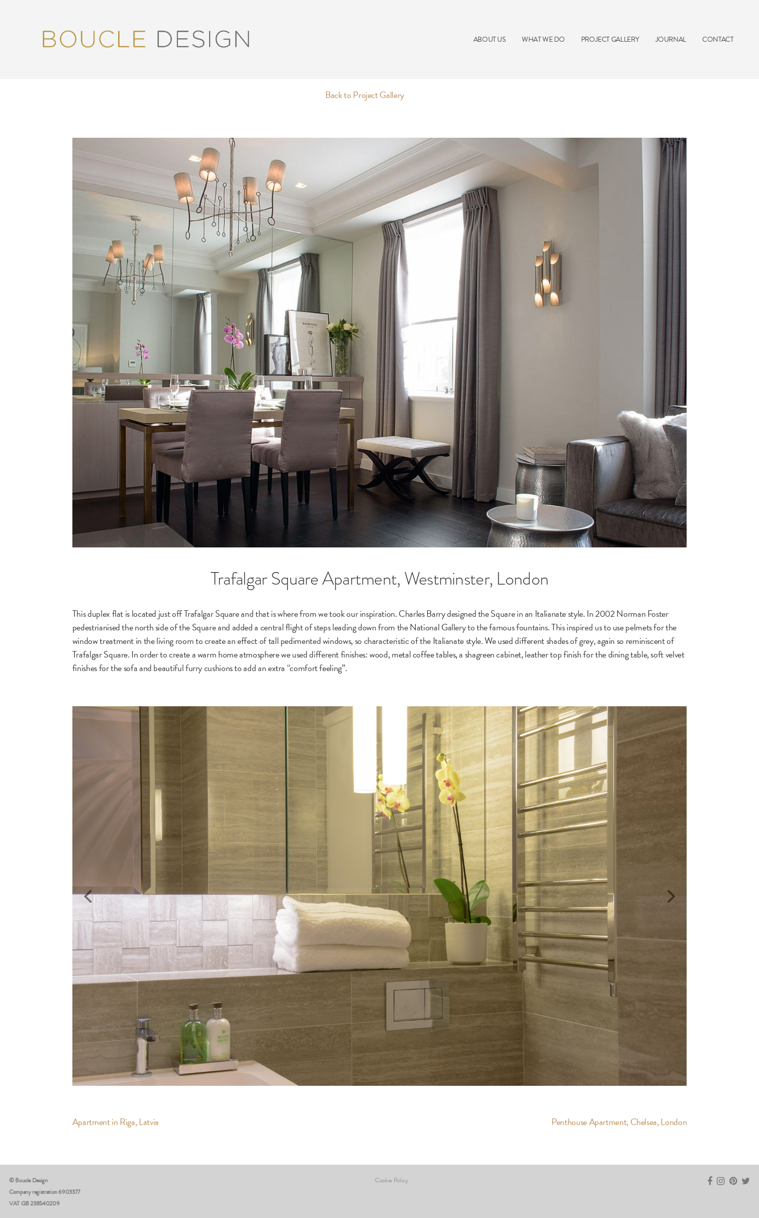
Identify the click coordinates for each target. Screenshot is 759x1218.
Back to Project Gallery (364, 95)
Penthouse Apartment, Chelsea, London (619, 1122)
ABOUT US (489, 39)
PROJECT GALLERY (610, 39)
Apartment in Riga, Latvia (115, 1122)
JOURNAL (670, 39)
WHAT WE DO (543, 39)
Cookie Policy (391, 1180)
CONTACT (717, 39)
